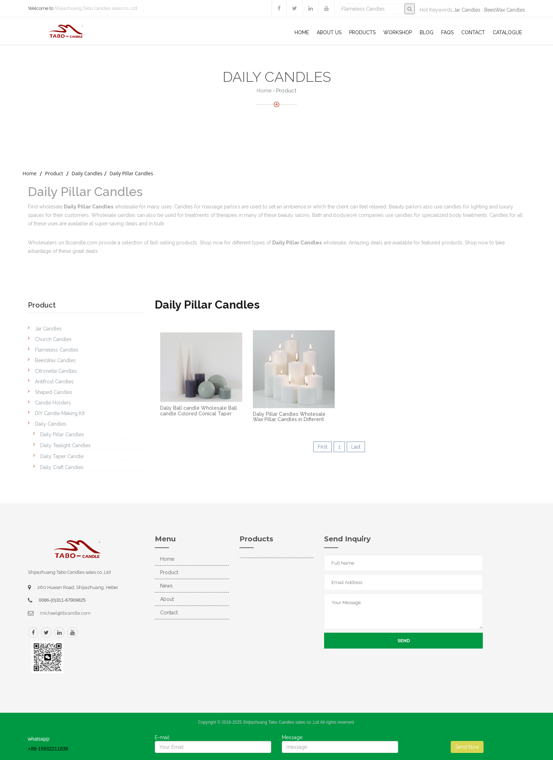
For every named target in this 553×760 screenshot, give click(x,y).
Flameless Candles (56, 350)
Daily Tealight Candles (65, 445)
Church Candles (53, 339)
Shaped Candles (53, 392)
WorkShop (397, 32)
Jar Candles (467, 10)
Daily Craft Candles (62, 467)
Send (403, 640)
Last (355, 447)
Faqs (447, 32)
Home (301, 32)
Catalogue (507, 32)
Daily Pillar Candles (131, 173)
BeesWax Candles (504, 10)
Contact (473, 32)
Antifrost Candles (54, 381)
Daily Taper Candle (62, 456)
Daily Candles (87, 173)
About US (329, 32)
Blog (426, 32)
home (30, 173)
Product (54, 173)
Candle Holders (53, 403)
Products (362, 32)
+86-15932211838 (48, 749)
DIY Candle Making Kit (60, 413)
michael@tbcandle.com (65, 613)
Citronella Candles (56, 371)
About (167, 599)
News (166, 586)
